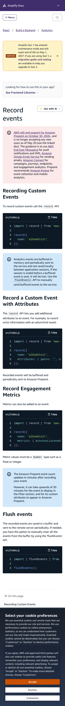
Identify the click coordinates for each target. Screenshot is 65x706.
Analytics (47, 30)
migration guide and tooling (34, 59)
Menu (10, 17)
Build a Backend (25, 30)
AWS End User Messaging (34, 148)
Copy (53, 217)
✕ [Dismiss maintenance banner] (57, 56)
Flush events (17, 513)
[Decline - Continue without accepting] (32, 690)
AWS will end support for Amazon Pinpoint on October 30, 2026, (34, 134)
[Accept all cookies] (32, 682)
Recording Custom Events (20, 603)
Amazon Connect (33, 160)
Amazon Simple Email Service (33, 154)
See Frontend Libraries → (22, 92)
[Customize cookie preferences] (32, 698)
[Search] (57, 17)
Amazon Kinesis (39, 170)
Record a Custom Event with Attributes (30, 300)
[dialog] (32, 657)
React (6, 30)
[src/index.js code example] (32, 234)
